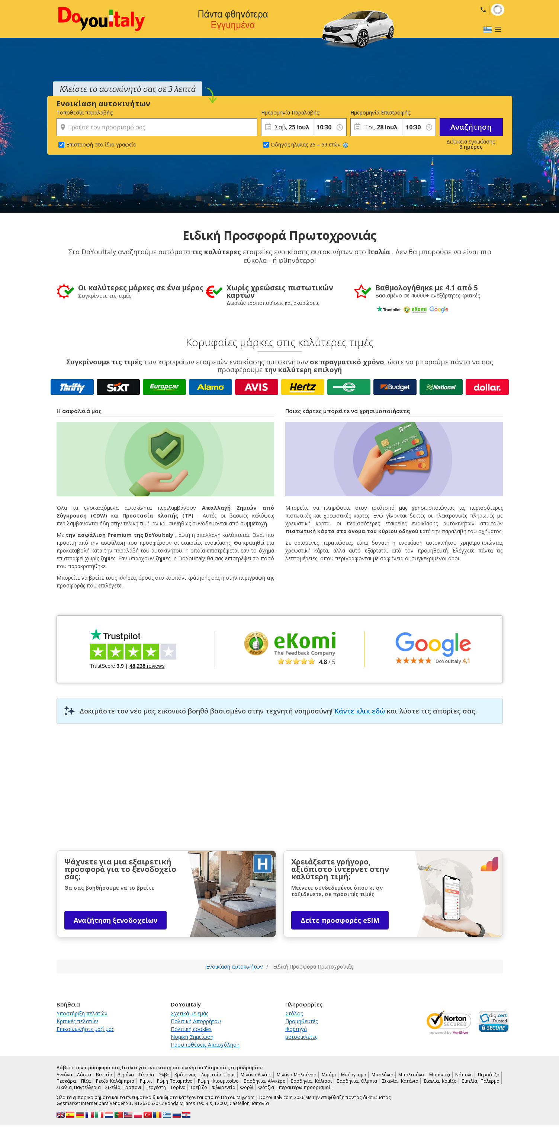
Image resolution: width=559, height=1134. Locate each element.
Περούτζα (488, 1075)
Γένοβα (146, 1075)
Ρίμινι (146, 1081)
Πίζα (86, 1081)
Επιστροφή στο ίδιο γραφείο (101, 144)
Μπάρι (329, 1075)
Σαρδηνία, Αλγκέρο (265, 1081)
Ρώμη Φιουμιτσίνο (218, 1081)
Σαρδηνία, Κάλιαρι (311, 1081)
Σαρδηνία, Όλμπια (357, 1081)
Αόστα (84, 1075)
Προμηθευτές (301, 1021)
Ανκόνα (64, 1075)
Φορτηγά (296, 1028)
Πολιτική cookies (191, 1028)
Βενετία (104, 1075)
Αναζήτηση (471, 127)
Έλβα (164, 1075)
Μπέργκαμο (353, 1075)
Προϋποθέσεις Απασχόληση (205, 1044)
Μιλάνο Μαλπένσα (297, 1075)
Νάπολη (464, 1075)
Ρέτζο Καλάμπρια (115, 1081)
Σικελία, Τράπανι (123, 1087)
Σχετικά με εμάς (189, 1013)
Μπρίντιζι (439, 1075)
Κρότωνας (185, 1075)
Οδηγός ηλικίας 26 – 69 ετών (309, 144)
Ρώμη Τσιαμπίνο (175, 1081)
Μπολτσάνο (411, 1075)
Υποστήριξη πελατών (82, 1013)
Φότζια (266, 1087)
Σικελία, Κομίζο (440, 1081)
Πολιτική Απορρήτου (196, 1021)
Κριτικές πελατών (77, 1021)
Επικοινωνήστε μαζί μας (85, 1028)
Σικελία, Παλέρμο (480, 1081)
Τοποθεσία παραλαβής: (85, 112)
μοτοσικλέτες (301, 1036)
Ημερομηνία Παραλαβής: (287, 112)
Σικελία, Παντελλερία (79, 1087)
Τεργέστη (156, 1087)
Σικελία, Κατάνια (400, 1081)
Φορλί (247, 1087)
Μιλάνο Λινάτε (256, 1075)
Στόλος (294, 1013)
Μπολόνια (382, 1075)
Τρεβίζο (198, 1087)
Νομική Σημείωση (192, 1036)
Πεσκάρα (66, 1081)
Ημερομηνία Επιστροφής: (376, 112)
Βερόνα (126, 1075)
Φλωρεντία (223, 1087)
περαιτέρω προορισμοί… (306, 1087)
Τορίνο (178, 1087)
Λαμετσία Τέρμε (218, 1075)
